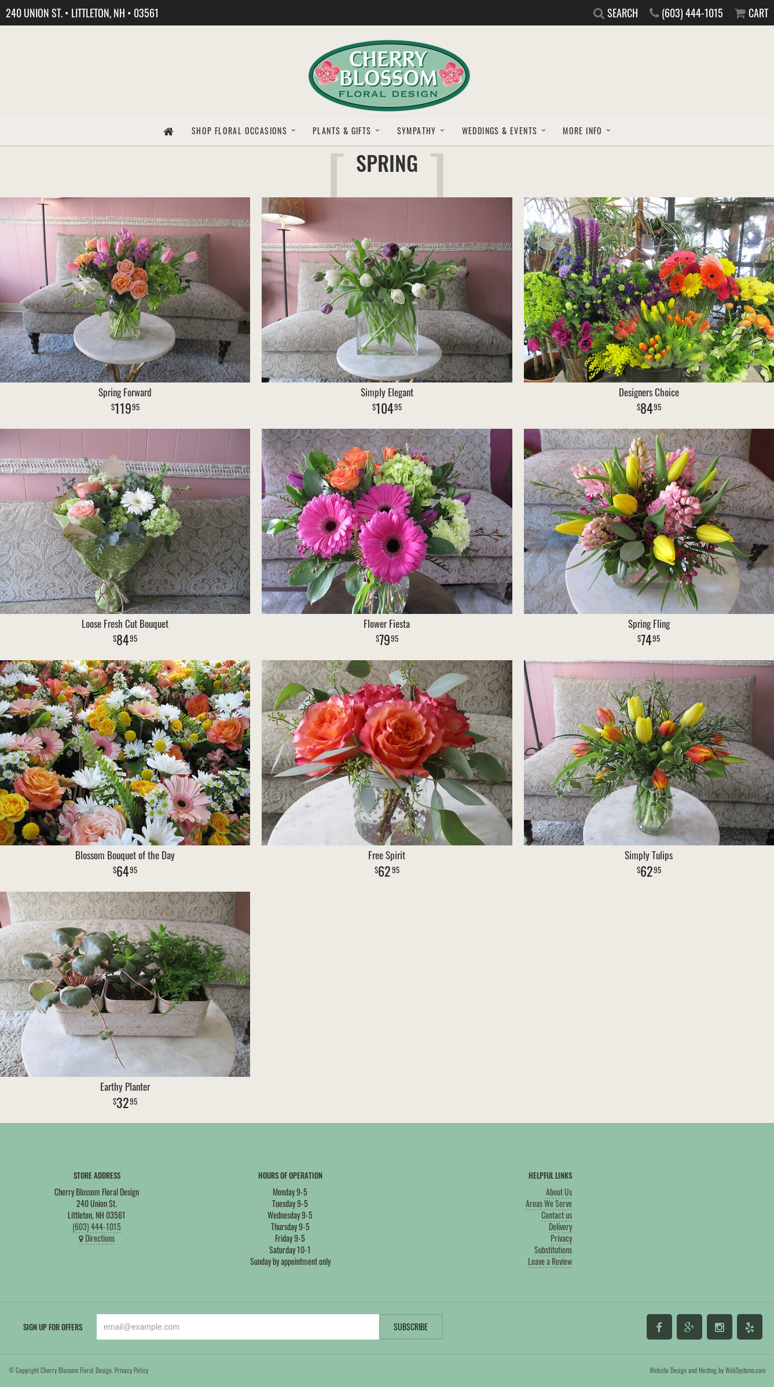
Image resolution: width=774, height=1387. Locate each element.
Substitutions (553, 1249)
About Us (559, 1192)
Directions (97, 1238)
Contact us (556, 1215)
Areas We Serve (549, 1203)
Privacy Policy (131, 1370)
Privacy (561, 1238)
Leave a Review (550, 1261)
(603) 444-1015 (96, 1226)
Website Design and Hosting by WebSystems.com (707, 1370)
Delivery (560, 1226)
